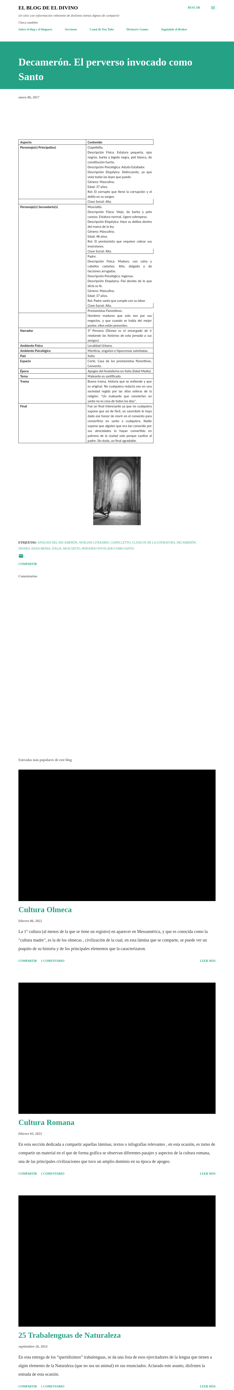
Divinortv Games (137, 29)
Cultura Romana (46, 1122)
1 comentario (52, 960)
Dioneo (24, 548)
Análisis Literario (94, 542)
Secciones (71, 29)
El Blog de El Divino (48, 7)
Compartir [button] (27, 564)
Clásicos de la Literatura (153, 542)
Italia (57, 548)
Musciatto (71, 548)
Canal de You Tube (102, 29)
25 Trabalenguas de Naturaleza (69, 1335)
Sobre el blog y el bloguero (35, 29)
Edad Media (41, 548)
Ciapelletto (120, 542)
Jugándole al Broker (174, 29)
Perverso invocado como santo (108, 548)
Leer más (208, 960)
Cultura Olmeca (45, 909)
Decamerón (186, 542)
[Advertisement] (117, 721)
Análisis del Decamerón (57, 542)
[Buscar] (194, 7)
